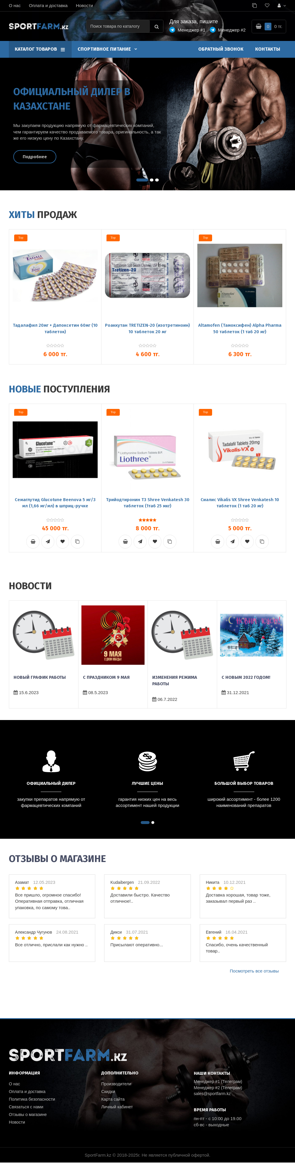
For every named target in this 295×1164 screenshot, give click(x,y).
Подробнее (35, 156)
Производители (117, 1084)
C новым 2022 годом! (246, 677)
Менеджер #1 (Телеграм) (219, 1082)
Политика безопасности (33, 1100)
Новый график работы (40, 677)
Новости (84, 5)
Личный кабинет (118, 1108)
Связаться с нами (27, 1108)
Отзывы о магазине (29, 1116)
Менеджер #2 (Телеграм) (219, 1088)
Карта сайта (113, 1100)
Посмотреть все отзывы (254, 971)
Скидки (108, 1092)
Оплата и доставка (48, 5)
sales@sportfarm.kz (213, 1094)
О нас (15, 5)
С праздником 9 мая (106, 677)
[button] (142, 180)
